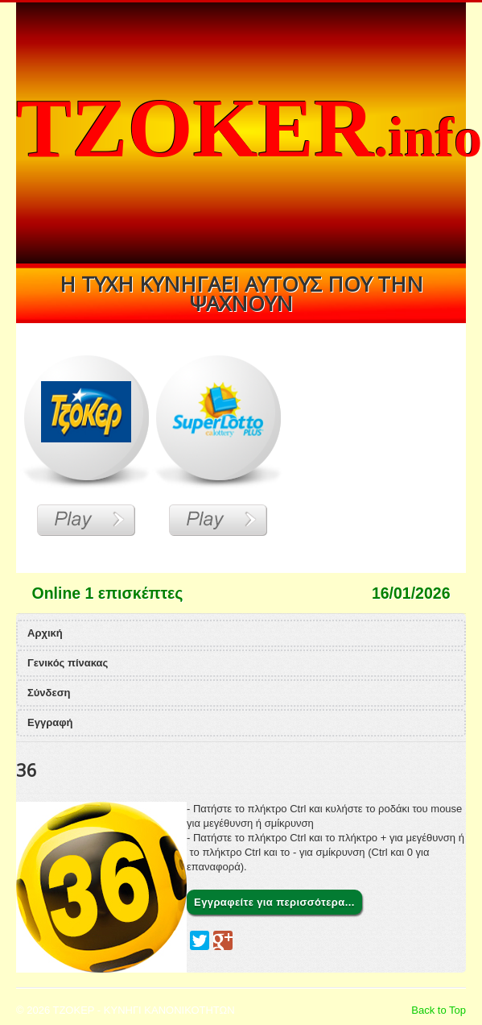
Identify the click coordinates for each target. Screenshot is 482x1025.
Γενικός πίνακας (67, 663)
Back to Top (438, 1010)
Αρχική (45, 633)
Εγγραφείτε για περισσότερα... (274, 902)
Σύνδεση (49, 693)
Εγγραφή (49, 722)
